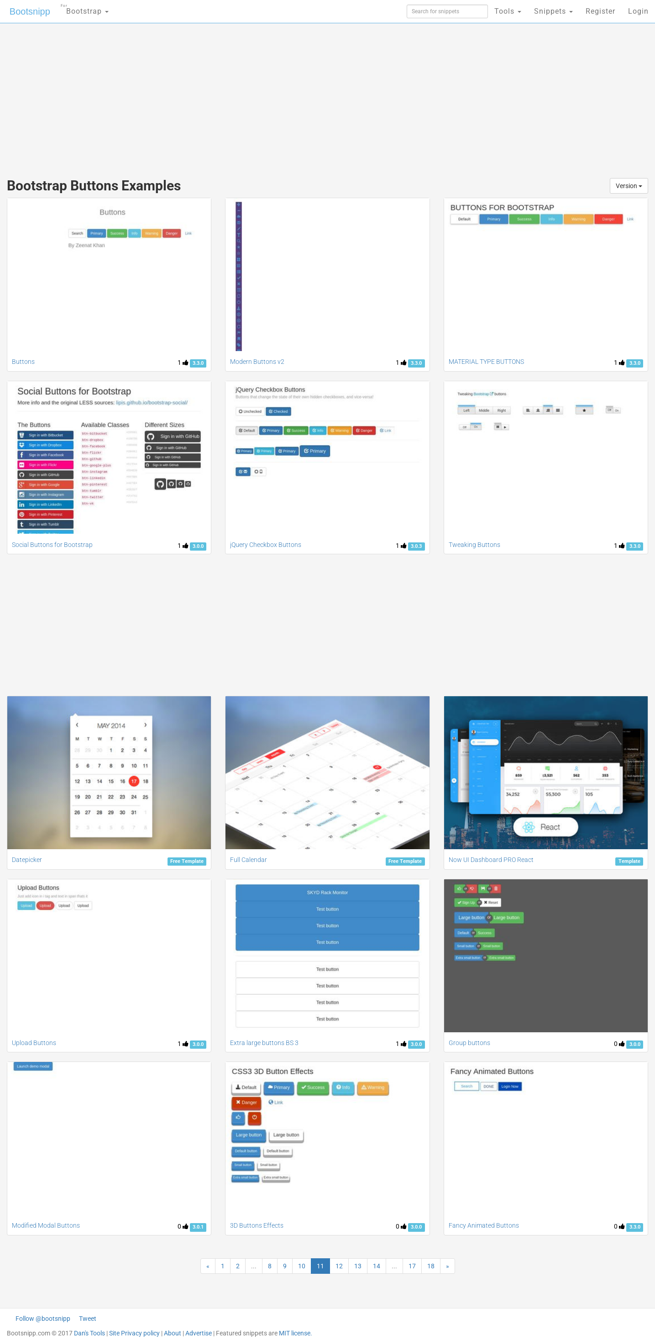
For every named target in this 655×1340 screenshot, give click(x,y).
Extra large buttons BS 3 (264, 1042)
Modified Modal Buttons (46, 1225)
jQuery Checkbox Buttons (265, 544)
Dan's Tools (89, 1333)
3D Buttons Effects (256, 1225)
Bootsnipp (30, 11)
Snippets (553, 11)
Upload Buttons (34, 1042)
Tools (507, 11)
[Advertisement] (259, 96)
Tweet (87, 1318)
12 (339, 1266)
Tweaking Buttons (474, 544)
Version (629, 185)
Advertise (198, 1333)
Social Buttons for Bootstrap (52, 544)
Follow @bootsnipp (43, 1318)
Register (600, 11)
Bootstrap (85, 8)
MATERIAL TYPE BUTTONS (486, 361)
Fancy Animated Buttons (484, 1225)
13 (358, 1266)
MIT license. (295, 1333)
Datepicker (27, 859)
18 (431, 1266)
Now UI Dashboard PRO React (491, 859)
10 (301, 1266)
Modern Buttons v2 (257, 361)
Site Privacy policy (134, 1333)
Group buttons (469, 1042)
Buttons (23, 361)
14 (376, 1266)
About (172, 1333)
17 (412, 1266)
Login (638, 11)
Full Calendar (248, 859)
